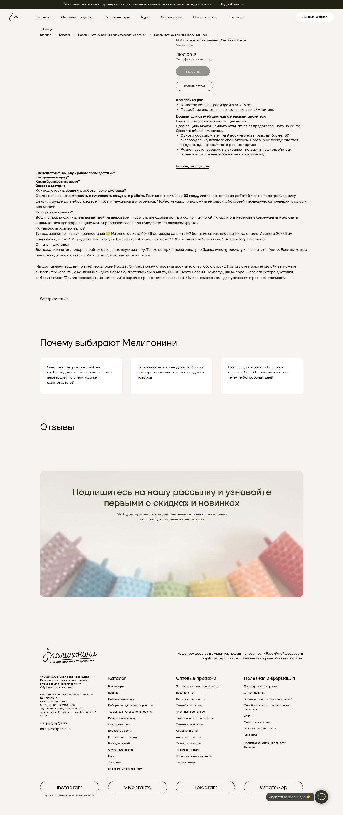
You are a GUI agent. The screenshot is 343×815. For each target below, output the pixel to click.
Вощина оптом (186, 692)
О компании (171, 17)
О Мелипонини (254, 692)
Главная (45, 34)
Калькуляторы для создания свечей (268, 699)
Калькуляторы (117, 17)
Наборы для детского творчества (130, 705)
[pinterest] (274, 17)
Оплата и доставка (257, 722)
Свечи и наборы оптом (191, 699)
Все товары (116, 686)
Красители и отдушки (122, 737)
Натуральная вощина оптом (195, 718)
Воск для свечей (119, 743)
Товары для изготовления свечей (130, 711)
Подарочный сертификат (125, 768)
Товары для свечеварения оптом (198, 686)
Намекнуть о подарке (192, 166)
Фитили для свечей (121, 749)
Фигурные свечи (119, 724)
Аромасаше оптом (188, 737)
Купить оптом (194, 86)
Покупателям (204, 17)
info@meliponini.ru (56, 729)
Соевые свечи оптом (190, 724)
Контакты (235, 17)
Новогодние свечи (188, 749)
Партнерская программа (261, 686)
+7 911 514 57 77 (53, 723)
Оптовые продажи (77, 17)
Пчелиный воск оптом (190, 711)
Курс (145, 17)
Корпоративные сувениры (194, 756)
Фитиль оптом (185, 762)
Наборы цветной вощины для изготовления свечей (112, 34)
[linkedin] (284, 17)
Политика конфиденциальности (265, 743)
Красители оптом (188, 730)
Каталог (42, 17)
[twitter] (264, 17)
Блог (247, 715)
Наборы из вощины (121, 699)
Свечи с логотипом (188, 743)
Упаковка (114, 762)
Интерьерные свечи (121, 718)
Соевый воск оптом (189, 705)
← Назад (46, 29)
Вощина (113, 692)
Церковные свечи (120, 730)
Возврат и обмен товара (260, 728)
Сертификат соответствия (194, 59)
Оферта (249, 747)
